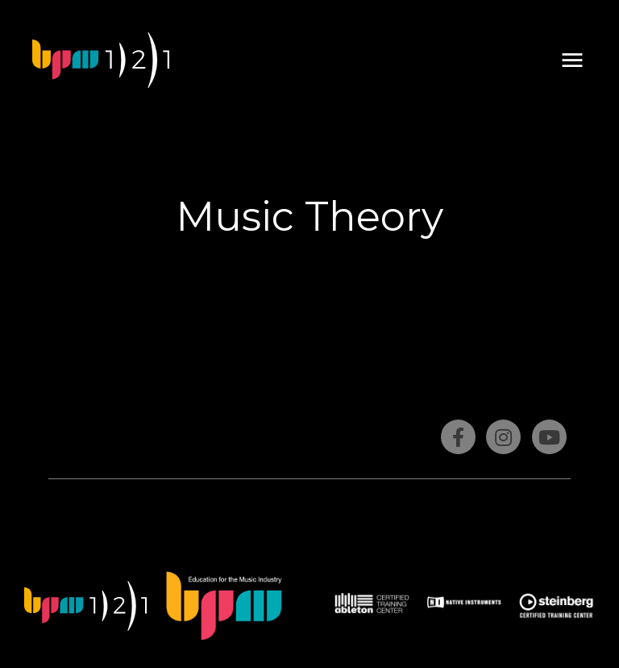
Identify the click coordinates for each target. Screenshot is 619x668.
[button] (573, 60)
